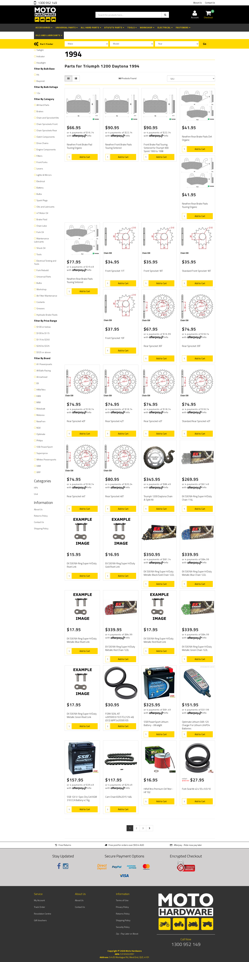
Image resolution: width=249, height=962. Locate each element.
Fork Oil (40, 232)
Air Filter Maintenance (47, 295)
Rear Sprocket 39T (191, 346)
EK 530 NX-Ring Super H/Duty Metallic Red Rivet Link (158, 640)
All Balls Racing (44, 370)
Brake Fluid (42, 219)
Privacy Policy (122, 907)
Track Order (39, 907)
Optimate (41, 434)
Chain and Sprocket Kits (48, 117)
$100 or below (44, 326)
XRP (38, 472)
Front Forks (42, 162)
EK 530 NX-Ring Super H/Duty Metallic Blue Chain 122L (197, 573)
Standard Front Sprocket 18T (196, 271)
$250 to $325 (43, 346)
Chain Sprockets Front (47, 124)
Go (204, 44)
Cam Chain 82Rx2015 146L (118, 797)
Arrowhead (42, 377)
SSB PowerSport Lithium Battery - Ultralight (156, 723)
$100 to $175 (43, 333)
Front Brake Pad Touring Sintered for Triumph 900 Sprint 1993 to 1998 (156, 148)
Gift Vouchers (40, 920)
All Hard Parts (91, 27)
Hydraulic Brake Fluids (47, 314)
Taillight (40, 50)
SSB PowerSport (45, 446)
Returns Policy (41, 515)
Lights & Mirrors (44, 175)
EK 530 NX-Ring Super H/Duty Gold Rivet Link (120, 565)
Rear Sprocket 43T (153, 421)
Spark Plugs (42, 200)
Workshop (147, 27)
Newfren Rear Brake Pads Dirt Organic (197, 138)
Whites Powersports (46, 459)
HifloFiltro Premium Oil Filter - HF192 (158, 790)
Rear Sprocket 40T (76, 421)
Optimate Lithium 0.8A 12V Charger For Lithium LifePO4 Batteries (196, 725)
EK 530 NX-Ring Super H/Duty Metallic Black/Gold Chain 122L (159, 573)
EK (38, 383)
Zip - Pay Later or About (127, 933)
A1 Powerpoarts (44, 364)
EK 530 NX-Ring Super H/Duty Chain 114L (197, 498)
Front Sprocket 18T (153, 271)
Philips (40, 440)
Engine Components (46, 149)
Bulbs (39, 194)
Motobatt (41, 408)
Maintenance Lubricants (41, 240)
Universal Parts (67, 27)
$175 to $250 (43, 339)
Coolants (41, 302)
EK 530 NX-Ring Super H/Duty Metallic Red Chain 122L (120, 648)
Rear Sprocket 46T (114, 496)
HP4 (36, 487)
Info (89, 135)
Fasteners (183, 27)
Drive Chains (42, 143)
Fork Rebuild (43, 270)
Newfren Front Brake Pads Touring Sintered (118, 146)
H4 (38, 74)
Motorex (40, 415)
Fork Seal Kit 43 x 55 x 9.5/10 (196, 789)
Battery (40, 187)
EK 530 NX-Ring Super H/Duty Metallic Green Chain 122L (197, 648)
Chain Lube (42, 225)
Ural (36, 494)
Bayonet (41, 81)
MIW (39, 402)
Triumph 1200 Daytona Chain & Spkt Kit (158, 498)
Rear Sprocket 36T (153, 346)
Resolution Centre (42, 913)
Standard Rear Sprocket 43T (196, 421)
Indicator (41, 56)
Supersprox (42, 453)
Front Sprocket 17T (114, 271)
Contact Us (210, 2)
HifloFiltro (41, 389)
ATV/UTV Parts (114, 27)
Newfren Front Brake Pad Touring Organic (79, 146)
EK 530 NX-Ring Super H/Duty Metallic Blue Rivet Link (82, 640)
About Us (197, 2)
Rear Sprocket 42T (114, 421)
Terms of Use (122, 900)
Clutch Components (46, 136)
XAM (39, 465)
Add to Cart (85, 157)
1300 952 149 (47, 2)
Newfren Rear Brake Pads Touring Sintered (80, 280)
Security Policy (123, 927)
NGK (39, 427)
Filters (39, 155)
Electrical (165, 27)
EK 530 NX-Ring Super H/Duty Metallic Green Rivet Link (82, 715)
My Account (39, 900)
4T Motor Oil (42, 213)
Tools (132, 27)
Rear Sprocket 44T (76, 496)
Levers (40, 168)
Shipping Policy (41, 528)
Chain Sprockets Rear (47, 130)
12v (38, 93)
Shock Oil (41, 248)
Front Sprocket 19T (114, 338)
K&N (39, 396)
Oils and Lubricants (49, 35)
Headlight (41, 62)
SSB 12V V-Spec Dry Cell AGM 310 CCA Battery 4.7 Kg (82, 798)
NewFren (41, 421)
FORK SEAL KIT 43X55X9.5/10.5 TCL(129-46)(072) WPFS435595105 (119, 717)
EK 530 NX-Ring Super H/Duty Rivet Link (82, 565)
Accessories (44, 27)
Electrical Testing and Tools (45, 262)
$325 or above (44, 352)
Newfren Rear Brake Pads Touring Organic (195, 205)
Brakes (40, 111)
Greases (41, 308)
